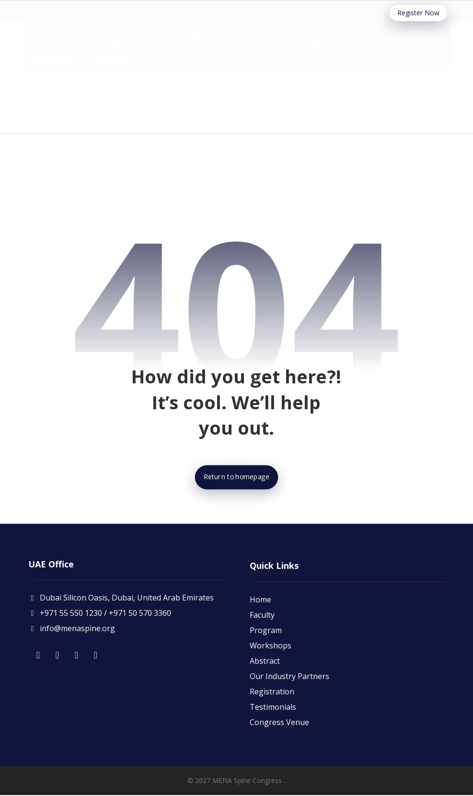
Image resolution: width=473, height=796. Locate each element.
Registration (272, 692)
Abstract (265, 661)
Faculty (262, 615)
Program (266, 630)
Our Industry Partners (289, 676)
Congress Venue (279, 722)
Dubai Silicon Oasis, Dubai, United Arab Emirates (121, 600)
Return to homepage (236, 478)
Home (260, 600)
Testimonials (273, 707)
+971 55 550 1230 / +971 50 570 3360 (99, 615)
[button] (38, 12)
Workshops (270, 646)
